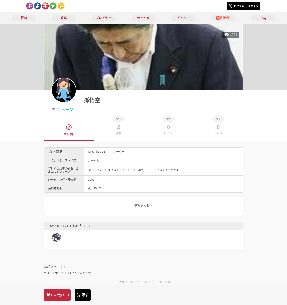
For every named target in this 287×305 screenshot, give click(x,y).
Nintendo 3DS (96, 151)
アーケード (120, 151)
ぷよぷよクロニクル (166, 170)
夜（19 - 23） (96, 188)
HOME (121, 281)
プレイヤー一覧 (138, 281)
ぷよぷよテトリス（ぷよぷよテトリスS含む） (117, 170)
